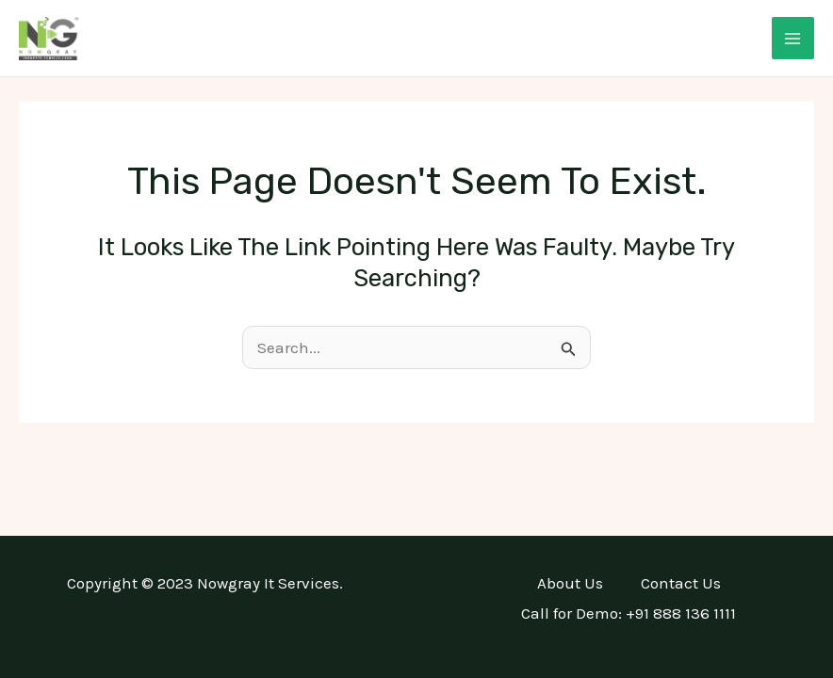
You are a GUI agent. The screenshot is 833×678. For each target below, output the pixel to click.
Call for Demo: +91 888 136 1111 (628, 613)
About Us (570, 582)
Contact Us (681, 582)
